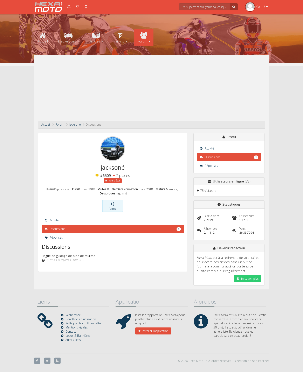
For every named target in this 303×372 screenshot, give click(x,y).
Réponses (54, 237)
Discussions (113, 229)
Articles (96, 38)
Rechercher (73, 315)
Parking (120, 38)
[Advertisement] (151, 90)
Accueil (42, 38)
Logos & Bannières (78, 336)
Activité (52, 220)
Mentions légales (77, 327)
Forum (143, 38)
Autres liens (73, 340)
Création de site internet (252, 361)
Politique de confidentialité (83, 323)
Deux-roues (68, 38)
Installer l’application (153, 331)
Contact (71, 331)
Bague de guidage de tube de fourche (68, 256)
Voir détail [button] (112, 180)
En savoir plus (248, 278)
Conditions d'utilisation (81, 319)
